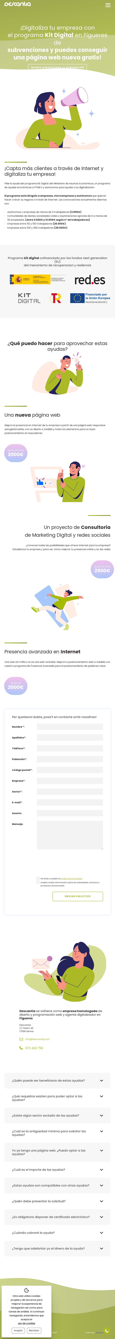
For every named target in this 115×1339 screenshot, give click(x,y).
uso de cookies (26, 1323)
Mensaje (17, 824)
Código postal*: (22, 770)
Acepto (18, 1330)
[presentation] (49, 865)
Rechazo (34, 1330)
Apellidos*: (19, 737)
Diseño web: (96, 1332)
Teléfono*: (18, 748)
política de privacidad (71, 878)
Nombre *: (18, 727)
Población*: (19, 759)
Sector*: (17, 791)
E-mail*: (17, 802)
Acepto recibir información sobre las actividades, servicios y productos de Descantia (70, 884)
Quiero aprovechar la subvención (57, 67)
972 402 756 (31, 1048)
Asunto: (17, 813)
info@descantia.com (34, 1039)
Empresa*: (18, 781)
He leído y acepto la (61, 878)
